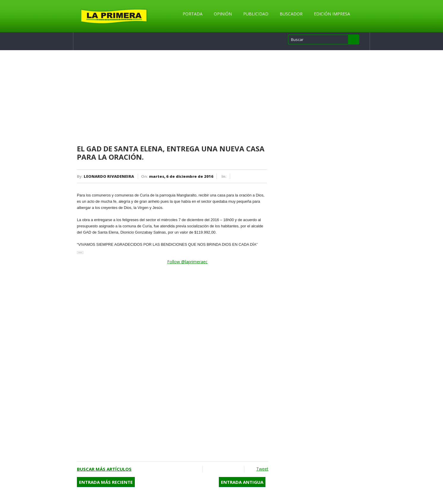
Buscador (291, 14)
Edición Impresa (332, 14)
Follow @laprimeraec (187, 261)
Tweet (262, 469)
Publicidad (255, 14)
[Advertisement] (172, 97)
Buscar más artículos (104, 469)
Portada (192, 14)
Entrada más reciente (106, 482)
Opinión (223, 14)
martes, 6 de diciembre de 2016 (181, 176)
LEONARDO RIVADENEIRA (109, 176)
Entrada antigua (242, 482)
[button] (80, 252)
